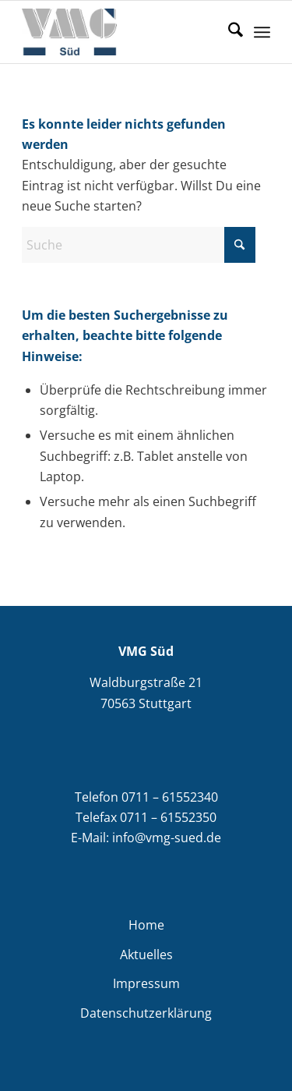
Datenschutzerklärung (146, 1013)
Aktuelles (146, 954)
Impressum (146, 983)
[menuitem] (228, 32)
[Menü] (262, 32)
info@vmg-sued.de (166, 837)
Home (146, 924)
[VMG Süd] (121, 32)
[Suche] (228, 32)
